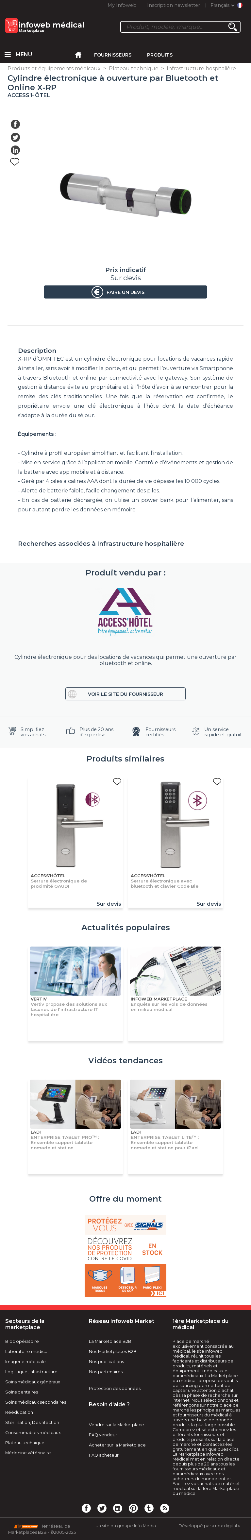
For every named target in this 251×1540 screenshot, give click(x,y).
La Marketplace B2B (110, 1341)
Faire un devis (125, 292)
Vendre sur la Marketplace (116, 1424)
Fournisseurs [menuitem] (112, 55)
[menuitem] (8, 55)
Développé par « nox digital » (209, 1525)
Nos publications (106, 1361)
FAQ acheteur (104, 1455)
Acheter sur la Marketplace (117, 1445)
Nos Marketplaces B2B (113, 1351)
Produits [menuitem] (160, 55)
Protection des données (115, 1388)
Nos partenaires (106, 1371)
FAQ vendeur (103, 1434)
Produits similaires (125, 758)
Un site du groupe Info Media (125, 1525)
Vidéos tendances (125, 1060)
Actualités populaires (125, 927)
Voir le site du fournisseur (125, 694)
